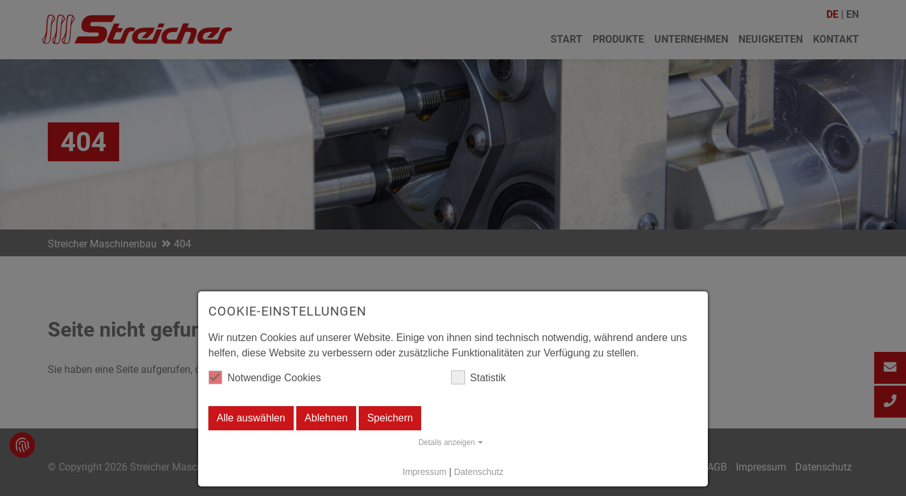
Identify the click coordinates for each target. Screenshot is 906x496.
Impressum (425, 472)
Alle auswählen (251, 417)
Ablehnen (326, 417)
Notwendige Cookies (264, 377)
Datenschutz (478, 472)
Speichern (390, 417)
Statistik (478, 377)
